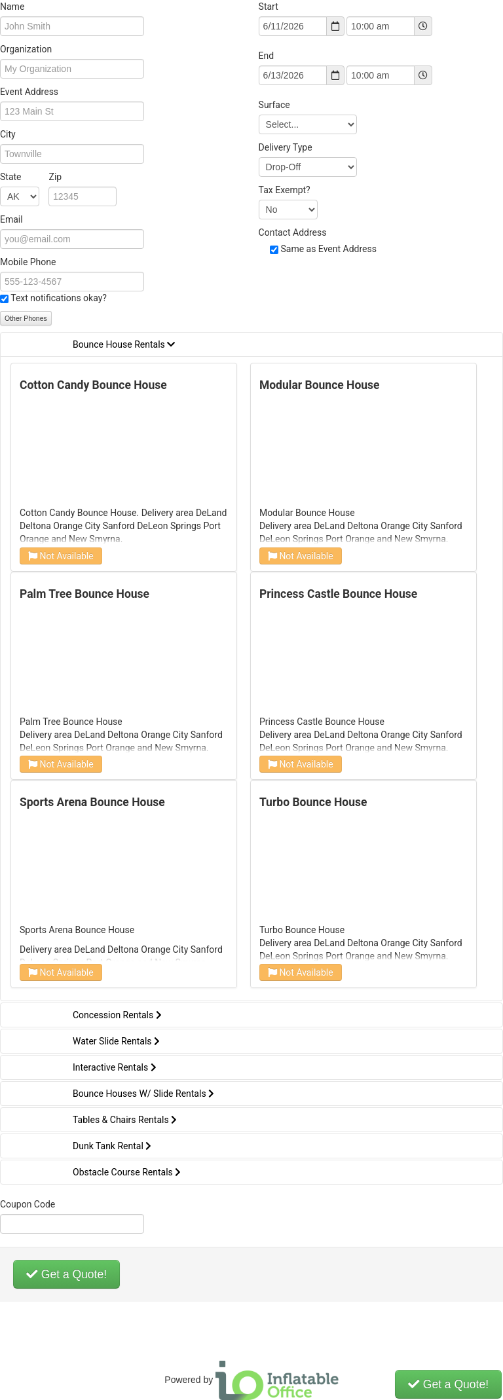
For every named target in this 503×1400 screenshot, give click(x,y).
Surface (274, 105)
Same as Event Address (328, 249)
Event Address (29, 91)
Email (11, 219)
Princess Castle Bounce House (338, 593)
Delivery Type (285, 147)
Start (268, 6)
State (31, 177)
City (8, 134)
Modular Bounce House (319, 385)
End (266, 55)
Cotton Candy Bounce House (93, 385)
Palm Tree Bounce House (84, 593)
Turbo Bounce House (313, 802)
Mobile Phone (28, 262)
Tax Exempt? (284, 190)
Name (12, 6)
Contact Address (293, 232)
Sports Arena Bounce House (92, 802)
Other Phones (26, 318)
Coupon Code (27, 1204)
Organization (26, 49)
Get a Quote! (66, 1274)
